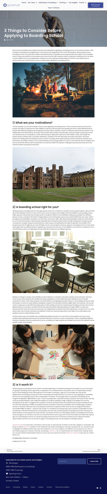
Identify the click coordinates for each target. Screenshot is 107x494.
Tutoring (63, 2)
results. (26, 427)
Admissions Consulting (48, 2)
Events (82, 2)
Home (24, 3)
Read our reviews (72, 433)
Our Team (32, 2)
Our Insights (73, 3)
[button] (95, 5)
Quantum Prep (17, 425)
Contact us (52, 431)
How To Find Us (53, 8)
